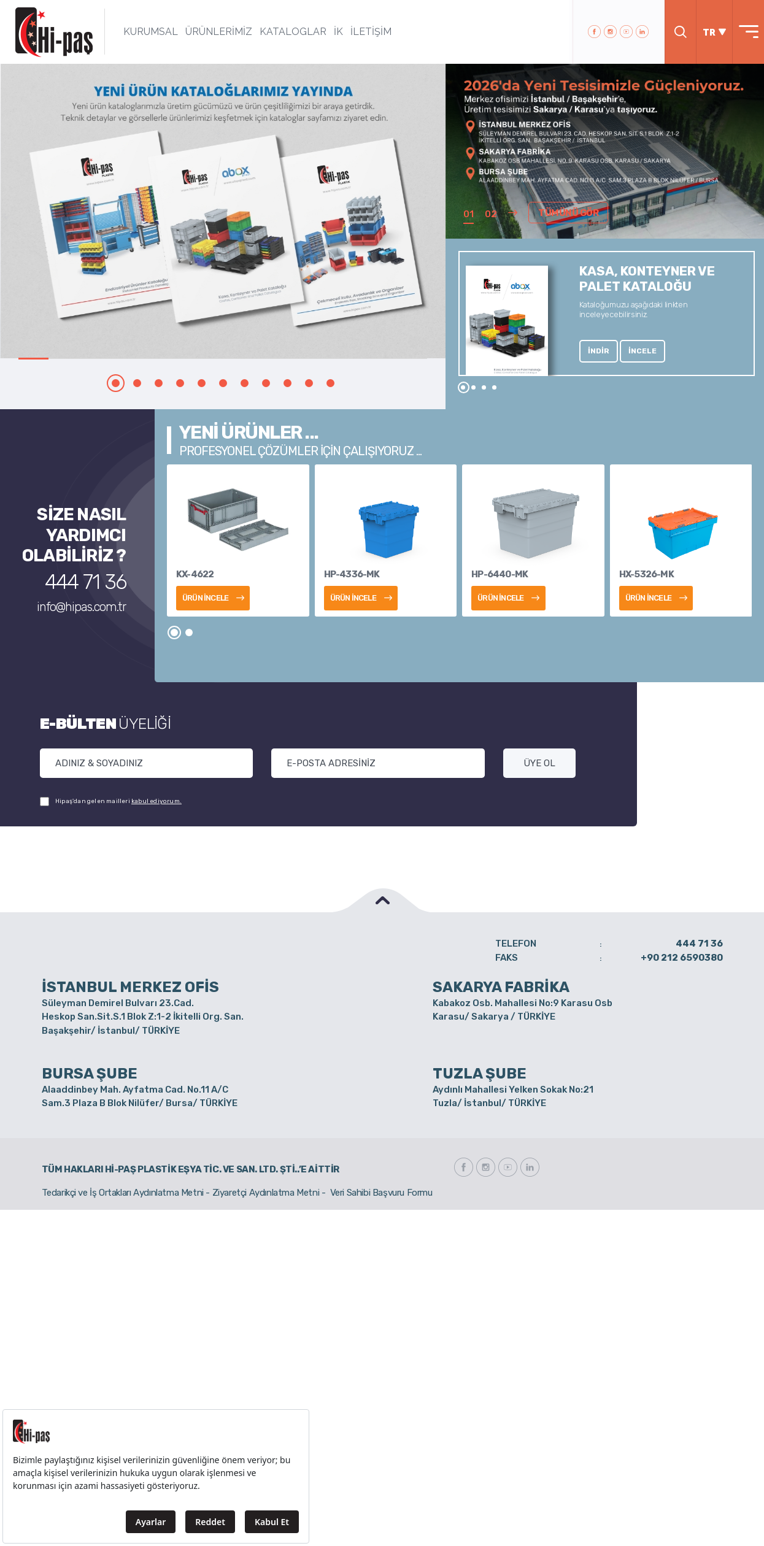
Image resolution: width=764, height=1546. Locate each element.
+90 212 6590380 (682, 957)
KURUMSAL (150, 31)
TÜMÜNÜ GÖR (568, 212)
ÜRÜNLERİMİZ (218, 31)
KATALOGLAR (293, 31)
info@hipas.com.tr (81, 606)
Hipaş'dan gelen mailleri (111, 801)
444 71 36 (85, 581)
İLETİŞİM (371, 31)
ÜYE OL (539, 763)
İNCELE (642, 351)
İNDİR (598, 351)
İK (338, 31)
